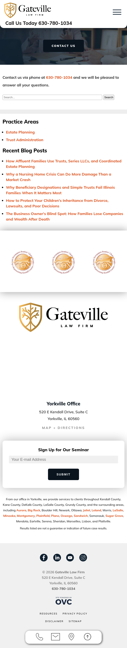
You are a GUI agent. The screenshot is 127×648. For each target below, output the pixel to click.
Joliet (86, 510)
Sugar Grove (114, 516)
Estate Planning (20, 132)
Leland (96, 510)
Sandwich (81, 516)
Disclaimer (54, 621)
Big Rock (34, 510)
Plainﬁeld (43, 516)
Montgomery (26, 516)
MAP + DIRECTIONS (63, 428)
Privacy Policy (75, 613)
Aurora (21, 510)
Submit (63, 474)
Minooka (9, 516)
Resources (49, 613)
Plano (55, 516)
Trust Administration (24, 139)
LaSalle (118, 510)
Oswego (66, 516)
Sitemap (75, 621)
